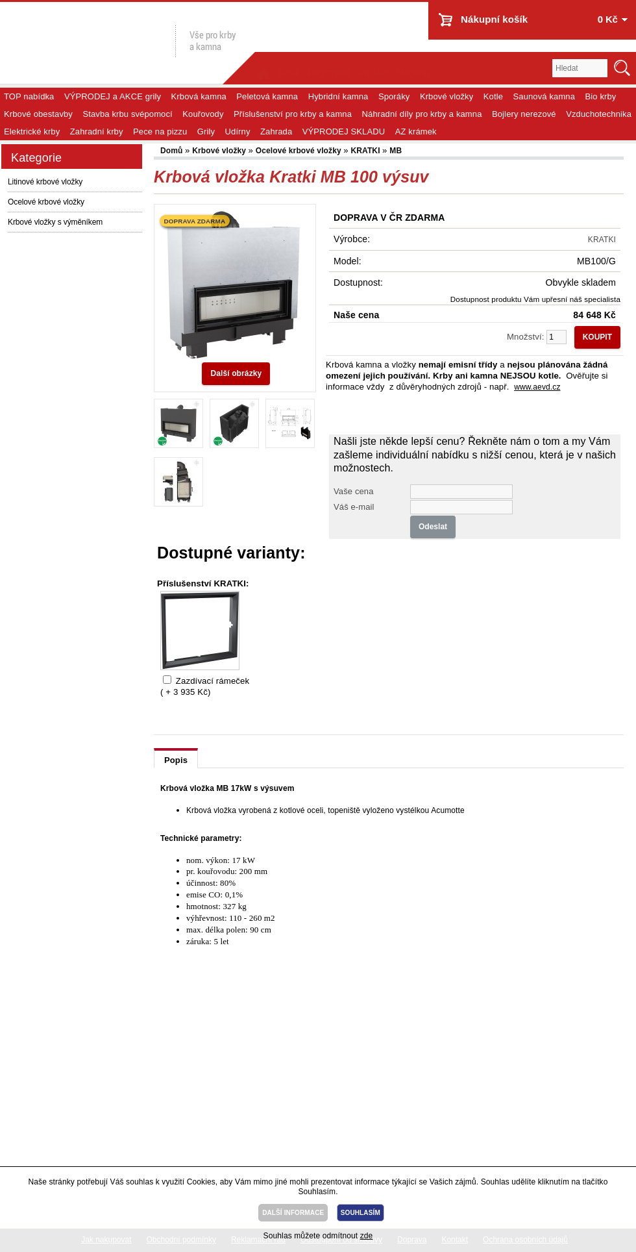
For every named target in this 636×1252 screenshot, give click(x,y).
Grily (206, 131)
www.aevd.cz (537, 387)
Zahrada (276, 131)
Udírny (238, 131)
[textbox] (580, 68)
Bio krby (601, 96)
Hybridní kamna (338, 96)
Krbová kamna (198, 96)
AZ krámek (416, 131)
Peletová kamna (267, 96)
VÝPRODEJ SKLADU (343, 131)
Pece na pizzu (160, 131)
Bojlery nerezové (524, 114)
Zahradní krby (96, 131)
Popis (176, 760)
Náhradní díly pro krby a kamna (422, 114)
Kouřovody (202, 114)
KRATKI (366, 150)
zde (366, 1235)
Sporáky (394, 96)
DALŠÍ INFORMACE (293, 1212)
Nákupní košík (494, 19)
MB (395, 150)
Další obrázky (236, 373)
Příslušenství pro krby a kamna (293, 114)
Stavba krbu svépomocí (127, 114)
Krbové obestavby (38, 114)
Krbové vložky (446, 96)
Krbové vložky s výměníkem (55, 222)
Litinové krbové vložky (45, 181)
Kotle (493, 96)
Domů (172, 150)
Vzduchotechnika (598, 114)
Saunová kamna (544, 96)
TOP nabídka (29, 96)
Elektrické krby (32, 131)
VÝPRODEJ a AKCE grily (112, 96)
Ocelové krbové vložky (46, 202)
